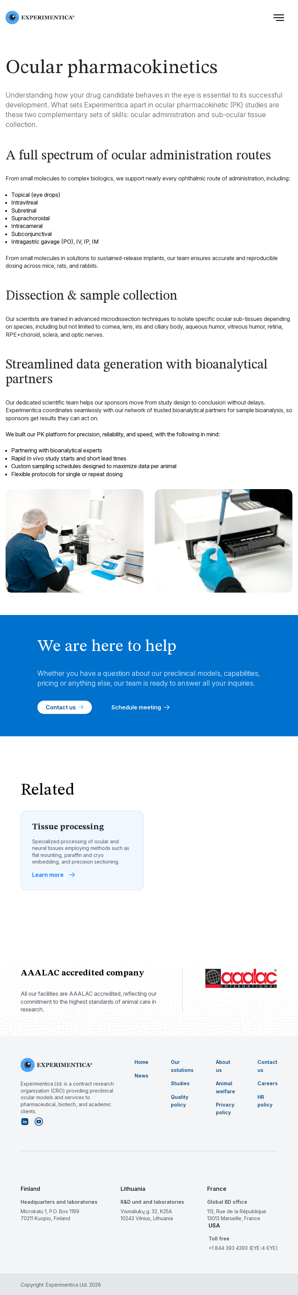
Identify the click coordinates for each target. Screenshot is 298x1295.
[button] (278, 17)
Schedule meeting (140, 707)
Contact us (64, 707)
